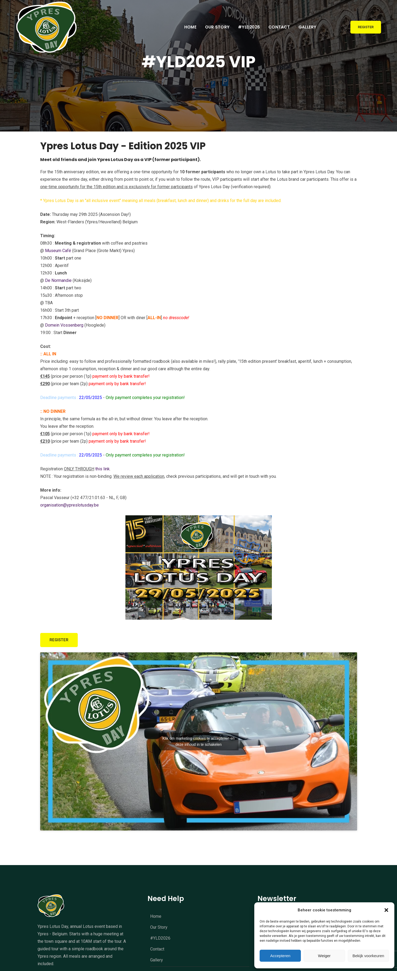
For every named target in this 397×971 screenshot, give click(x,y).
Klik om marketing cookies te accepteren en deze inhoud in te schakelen (198, 743)
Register (366, 27)
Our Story (217, 27)
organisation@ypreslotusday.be (69, 506)
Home (190, 27)
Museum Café (58, 251)
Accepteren (280, 955)
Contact (279, 27)
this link (102, 469)
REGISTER (61, 642)
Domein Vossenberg (64, 326)
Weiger (324, 955)
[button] (386, 910)
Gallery (307, 27)
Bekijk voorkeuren (368, 955)
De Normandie (58, 281)
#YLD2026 (249, 27)
